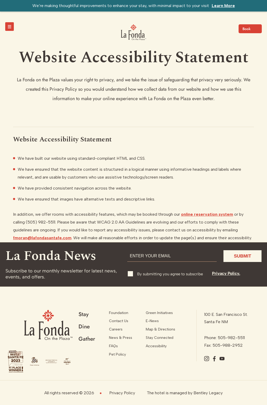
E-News (152, 321)
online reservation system (207, 214)
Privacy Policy (122, 392)
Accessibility (156, 346)
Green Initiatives (159, 313)
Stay (83, 314)
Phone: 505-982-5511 (224, 337)
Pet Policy (117, 354)
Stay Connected (159, 337)
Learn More (223, 5)
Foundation (118, 313)
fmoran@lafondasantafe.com (42, 237)
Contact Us (118, 321)
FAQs (113, 346)
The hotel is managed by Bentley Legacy (185, 392)
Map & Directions (160, 329)
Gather (86, 339)
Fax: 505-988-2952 (223, 345)
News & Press (120, 337)
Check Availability (250, 28)
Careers (116, 329)
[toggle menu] (9, 26)
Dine (84, 326)
